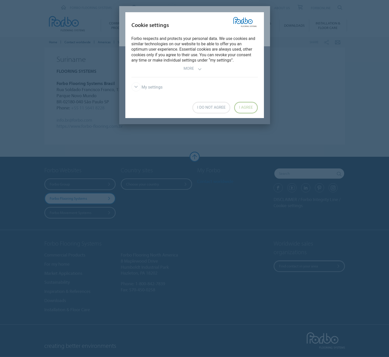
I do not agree (211, 107)
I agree (246, 107)
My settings (147, 87)
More (192, 69)
